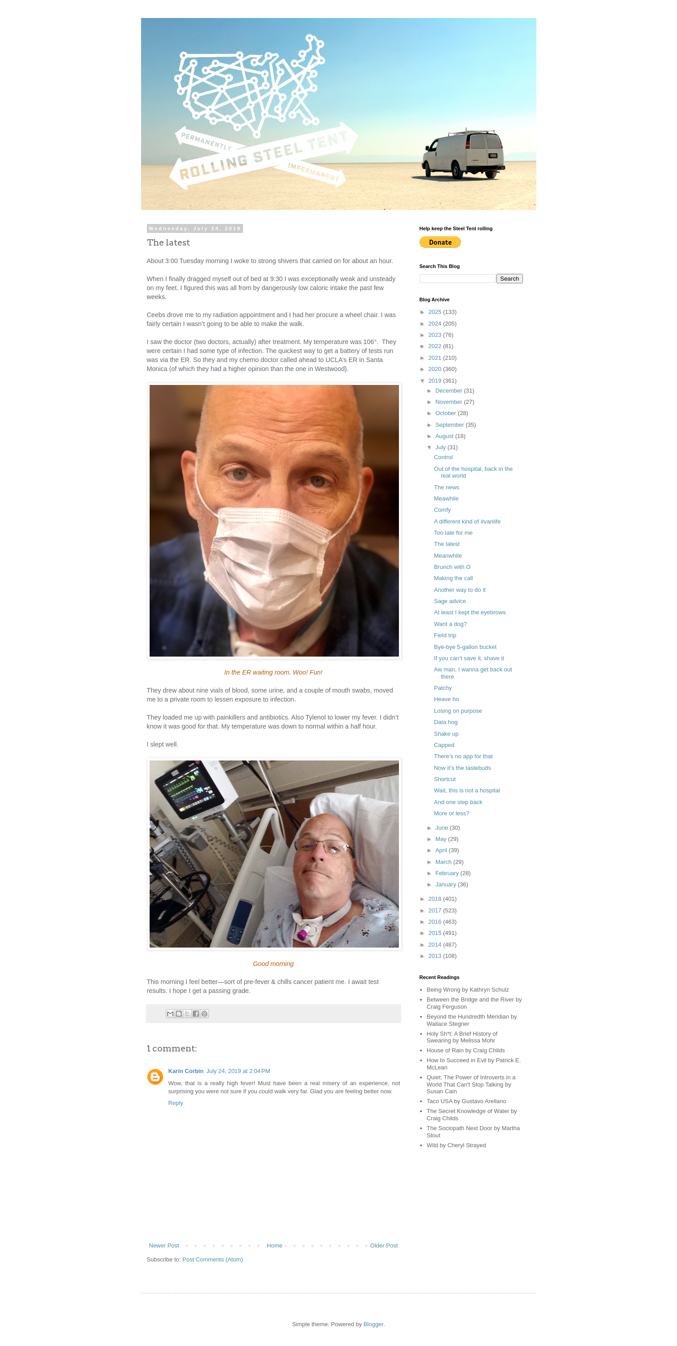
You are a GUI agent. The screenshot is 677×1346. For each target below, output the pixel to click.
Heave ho (446, 699)
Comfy (442, 509)
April (442, 850)
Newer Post (164, 1245)
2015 (436, 933)
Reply (175, 1103)
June (442, 827)
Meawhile (446, 498)
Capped (444, 745)
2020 (436, 369)
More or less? (451, 813)
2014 (436, 944)
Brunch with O (452, 566)
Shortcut (445, 779)
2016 (436, 921)
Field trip (445, 635)
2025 (436, 312)
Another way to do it (460, 589)
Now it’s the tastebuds (462, 768)
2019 (436, 380)
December (449, 390)
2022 (436, 346)
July (441, 447)
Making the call (453, 578)
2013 (436, 955)
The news (446, 487)
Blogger (373, 1324)
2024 (436, 323)
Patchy (443, 687)
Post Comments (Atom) (212, 1259)
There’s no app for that (463, 756)
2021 (436, 357)
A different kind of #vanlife (467, 521)
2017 (436, 910)
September (450, 424)
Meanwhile (448, 555)
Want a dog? (450, 624)
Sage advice (450, 601)
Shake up (446, 733)
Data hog (446, 722)
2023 (436, 334)
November (449, 401)
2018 (436, 898)
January (446, 884)
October (446, 413)
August (445, 436)
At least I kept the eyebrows (470, 612)
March (444, 862)
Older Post (384, 1245)
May (441, 839)
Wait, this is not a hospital (467, 790)
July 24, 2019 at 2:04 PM (238, 1071)
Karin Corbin (186, 1071)
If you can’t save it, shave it (469, 658)
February (447, 873)
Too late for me (453, 532)
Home (275, 1245)
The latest (447, 544)
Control (443, 457)
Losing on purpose (458, 710)
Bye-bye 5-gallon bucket (465, 647)
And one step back (458, 802)
